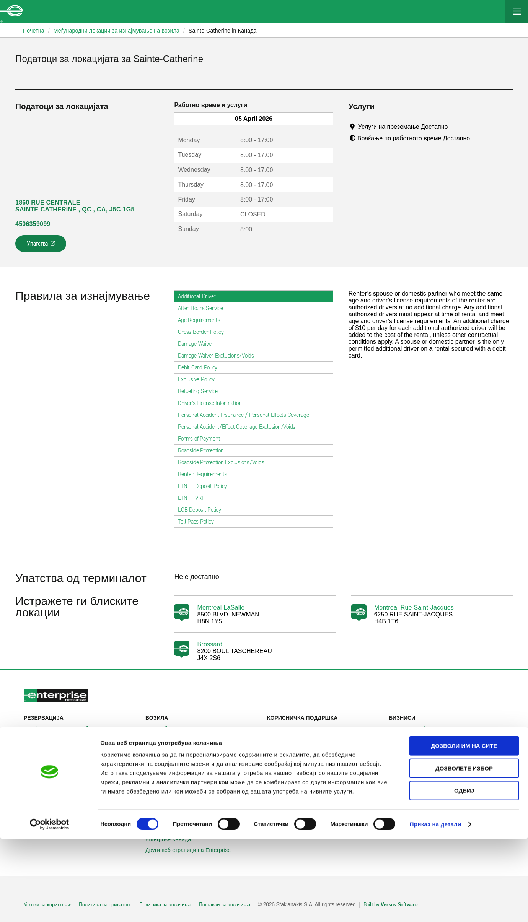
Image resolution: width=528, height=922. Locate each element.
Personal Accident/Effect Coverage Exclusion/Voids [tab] (239, 427)
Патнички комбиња (173, 750)
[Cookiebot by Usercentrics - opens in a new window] (49, 907)
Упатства (41, 246)
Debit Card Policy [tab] (200, 367)
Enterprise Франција (175, 800)
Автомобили (165, 728)
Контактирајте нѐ (293, 739)
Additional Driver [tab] (200, 296)
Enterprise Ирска (170, 779)
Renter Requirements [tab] (205, 474)
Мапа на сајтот (290, 750)
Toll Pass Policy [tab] (199, 521)
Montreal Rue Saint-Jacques (414, 607)
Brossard (209, 644)
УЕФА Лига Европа (417, 758)
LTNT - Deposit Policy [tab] (205, 486)
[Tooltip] (455, 126)
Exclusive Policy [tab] (199, 379)
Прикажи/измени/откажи (59, 739)
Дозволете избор (464, 851)
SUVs (156, 739)
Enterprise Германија (176, 790)
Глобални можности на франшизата (317, 800)
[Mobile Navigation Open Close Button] (516, 11)
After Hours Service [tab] (203, 308)
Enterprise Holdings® (297, 790)
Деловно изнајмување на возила (435, 728)
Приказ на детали (435, 907)
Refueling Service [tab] (201, 391)
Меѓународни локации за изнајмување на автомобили (81, 789)
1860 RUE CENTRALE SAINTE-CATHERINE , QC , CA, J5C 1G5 (75, 206)
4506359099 (32, 224)
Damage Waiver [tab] (199, 344)
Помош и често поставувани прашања (320, 728)
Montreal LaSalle (220, 607)
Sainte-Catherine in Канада (223, 31)
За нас (279, 779)
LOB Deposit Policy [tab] (202, 510)
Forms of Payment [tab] (202, 438)
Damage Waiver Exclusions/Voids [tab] (219, 355)
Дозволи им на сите (464, 828)
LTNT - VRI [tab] (193, 498)
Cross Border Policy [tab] (204, 332)
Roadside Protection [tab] (204, 450)
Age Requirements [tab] (202, 320)
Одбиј (464, 873)
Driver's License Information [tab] (213, 403)
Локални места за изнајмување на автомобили (81, 771)
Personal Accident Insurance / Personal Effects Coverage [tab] (246, 415)
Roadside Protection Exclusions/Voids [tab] (224, 462)
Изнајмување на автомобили (65, 728)
